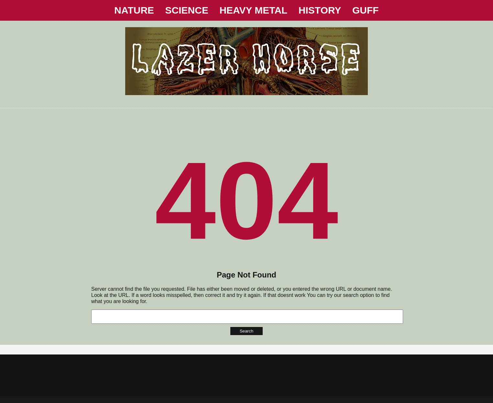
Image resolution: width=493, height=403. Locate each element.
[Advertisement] (246, 122)
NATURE (134, 10)
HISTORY (320, 10)
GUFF (365, 10)
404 (246, 200)
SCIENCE (186, 10)
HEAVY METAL (253, 10)
